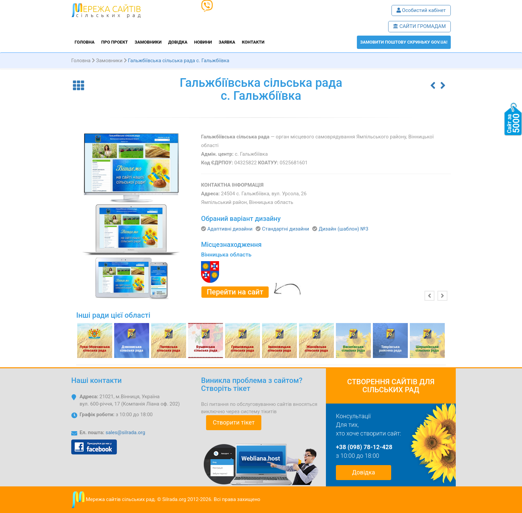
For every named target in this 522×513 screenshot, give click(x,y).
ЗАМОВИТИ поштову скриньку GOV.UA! (403, 42)
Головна (85, 42)
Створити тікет (234, 422)
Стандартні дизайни (285, 229)
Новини (203, 42)
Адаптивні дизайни (230, 229)
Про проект (114, 42)
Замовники (147, 42)
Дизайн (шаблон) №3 (343, 229)
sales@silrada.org (125, 432)
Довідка (177, 42)
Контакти (253, 42)
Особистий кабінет (421, 10)
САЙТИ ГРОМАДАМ (419, 26)
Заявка (227, 42)
